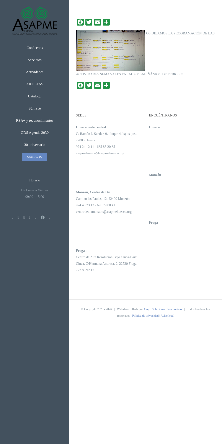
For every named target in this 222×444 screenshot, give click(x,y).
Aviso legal (167, 315)
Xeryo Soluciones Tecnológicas (163, 309)
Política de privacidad (145, 315)
